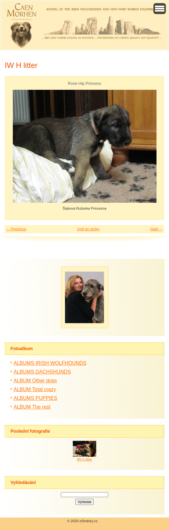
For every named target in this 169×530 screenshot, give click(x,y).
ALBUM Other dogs (35, 380)
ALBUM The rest (32, 407)
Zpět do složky (88, 229)
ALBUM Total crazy (35, 389)
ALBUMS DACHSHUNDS (42, 372)
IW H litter (84, 459)
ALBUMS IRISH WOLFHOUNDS (50, 363)
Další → (156, 229)
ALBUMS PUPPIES (35, 398)
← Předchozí (16, 229)
